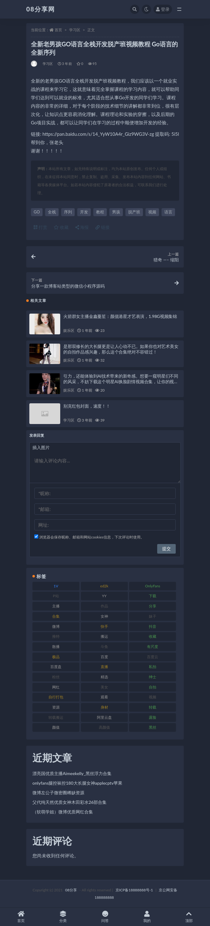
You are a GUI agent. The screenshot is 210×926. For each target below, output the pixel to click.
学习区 (74, 30)
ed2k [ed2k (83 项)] (104, 586)
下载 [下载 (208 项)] (152, 596)
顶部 (189, 917)
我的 (147, 917)
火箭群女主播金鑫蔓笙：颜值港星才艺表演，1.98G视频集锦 (120, 316)
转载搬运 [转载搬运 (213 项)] (55, 717)
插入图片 (41, 447)
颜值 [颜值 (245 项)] (56, 727)
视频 (152, 211)
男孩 (116, 211)
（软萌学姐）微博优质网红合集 (62, 811)
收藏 (61, 227)
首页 (58, 30)
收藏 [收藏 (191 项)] (152, 636)
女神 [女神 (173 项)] (104, 616)
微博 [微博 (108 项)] (56, 626)
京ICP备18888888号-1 (134, 890)
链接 (102, 227)
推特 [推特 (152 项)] (56, 636)
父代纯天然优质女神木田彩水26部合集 (69, 802)
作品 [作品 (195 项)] (104, 606)
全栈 (52, 211)
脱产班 (134, 211)
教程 (100, 211)
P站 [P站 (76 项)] (56, 596)
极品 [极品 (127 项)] (56, 656)
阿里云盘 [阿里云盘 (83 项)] (104, 717)
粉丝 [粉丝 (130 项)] (56, 677)
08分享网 (40, 9)
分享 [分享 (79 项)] (152, 606)
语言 (168, 211)
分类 (63, 917)
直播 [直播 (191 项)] (104, 666)
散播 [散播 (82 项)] (56, 646)
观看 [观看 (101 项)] (104, 697)
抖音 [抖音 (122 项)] (152, 626)
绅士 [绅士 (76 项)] (152, 677)
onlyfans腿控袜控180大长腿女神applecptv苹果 (77, 783)
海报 (82, 227)
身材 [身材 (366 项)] (104, 707)
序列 (68, 211)
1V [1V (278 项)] (55, 586)
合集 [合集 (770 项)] (56, 616)
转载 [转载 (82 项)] (152, 707)
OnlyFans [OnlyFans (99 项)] (152, 586)
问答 (105, 917)
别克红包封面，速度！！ (86, 406)
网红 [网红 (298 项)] (56, 687)
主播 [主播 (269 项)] (56, 606)
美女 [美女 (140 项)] (104, 687)
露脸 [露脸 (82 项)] (152, 717)
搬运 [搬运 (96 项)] (104, 636)
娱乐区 (68, 330)
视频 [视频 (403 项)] (152, 697)
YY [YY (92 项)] (104, 596)
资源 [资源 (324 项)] (56, 707)
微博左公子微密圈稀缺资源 (58, 792)
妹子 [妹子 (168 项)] (152, 616)
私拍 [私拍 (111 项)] (152, 666)
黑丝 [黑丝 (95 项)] (152, 727)
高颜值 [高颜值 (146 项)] (104, 727)
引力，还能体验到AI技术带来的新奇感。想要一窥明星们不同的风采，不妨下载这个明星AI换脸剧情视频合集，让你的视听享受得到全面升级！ (120, 381)
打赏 (40, 227)
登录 (163, 9)
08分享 (71, 890)
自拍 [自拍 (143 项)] (152, 687)
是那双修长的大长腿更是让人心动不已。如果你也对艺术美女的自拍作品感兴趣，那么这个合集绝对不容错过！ (120, 349)
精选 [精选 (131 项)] (104, 677)
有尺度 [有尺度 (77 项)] (152, 646)
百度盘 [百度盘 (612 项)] (55, 666)
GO (37, 211)
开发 (84, 211)
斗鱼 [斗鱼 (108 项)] (104, 646)
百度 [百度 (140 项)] (104, 656)
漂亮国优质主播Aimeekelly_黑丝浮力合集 (71, 773)
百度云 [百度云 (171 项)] (152, 656)
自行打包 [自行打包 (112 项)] (55, 697)
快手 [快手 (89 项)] (104, 626)
